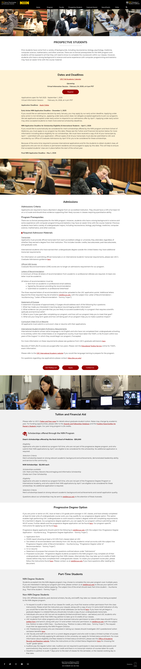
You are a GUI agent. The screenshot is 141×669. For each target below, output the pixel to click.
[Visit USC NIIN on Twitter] (11, 664)
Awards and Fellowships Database (76, 424)
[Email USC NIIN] (29, 664)
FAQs (117, 7)
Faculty (61, 7)
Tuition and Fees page (48, 421)
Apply (70, 368)
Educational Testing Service (91, 346)
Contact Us (90, 368)
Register (70, 92)
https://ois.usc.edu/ (74, 358)
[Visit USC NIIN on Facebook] (5, 664)
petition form (31, 622)
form (99, 641)
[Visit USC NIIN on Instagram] (17, 664)
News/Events (106, 7)
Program (50, 7)
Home (38, 7)
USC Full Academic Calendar (70, 79)
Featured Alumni (92, 7)
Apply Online (44, 105)
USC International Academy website (50, 353)
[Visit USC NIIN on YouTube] (23, 664)
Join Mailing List (51, 368)
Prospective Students (75, 7)
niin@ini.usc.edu (65, 295)
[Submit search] (126, 7)
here (49, 259)
